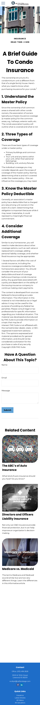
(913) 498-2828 (22, 671)
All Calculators (20, 703)
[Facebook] (18, 684)
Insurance (20, 695)
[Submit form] (7, 410)
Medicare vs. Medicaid (18, 569)
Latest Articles (20, 698)
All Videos (20, 700)
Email (4, 378)
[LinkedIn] (21, 684)
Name (4, 365)
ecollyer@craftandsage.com (20, 681)
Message (6, 391)
